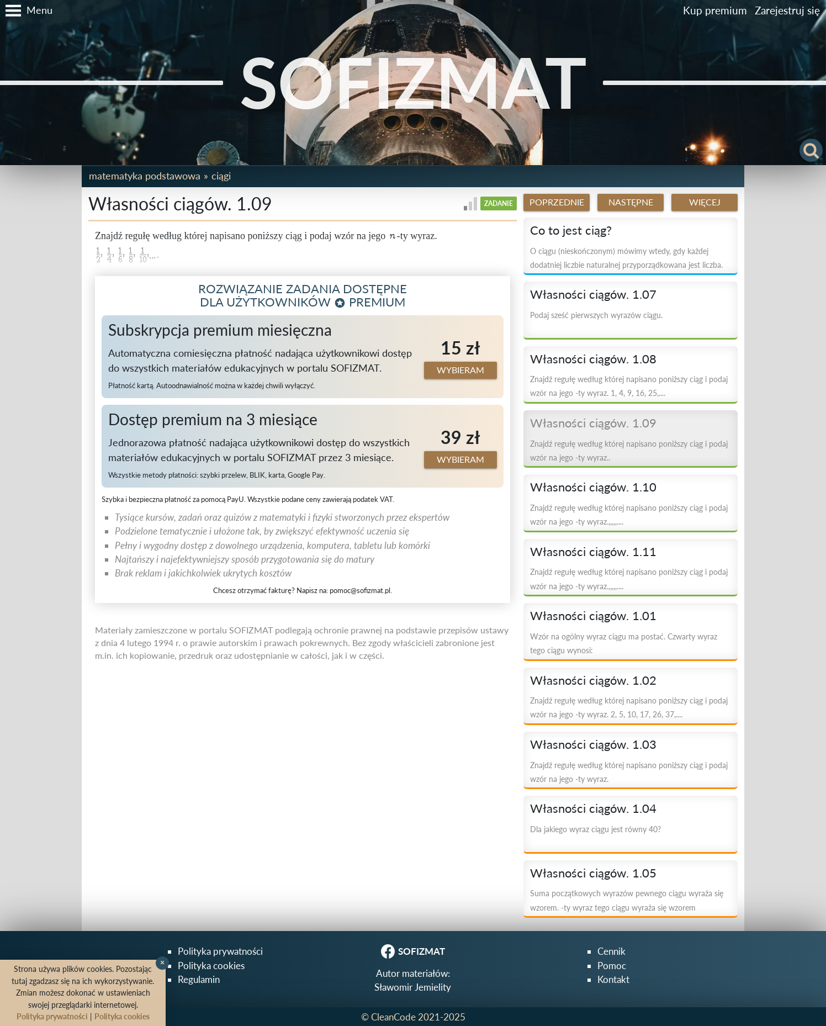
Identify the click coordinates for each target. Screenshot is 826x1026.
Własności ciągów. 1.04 (593, 808)
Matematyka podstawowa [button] (144, 176)
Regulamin (199, 979)
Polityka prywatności (220, 951)
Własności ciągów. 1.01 (593, 616)
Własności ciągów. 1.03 (593, 744)
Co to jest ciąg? (571, 230)
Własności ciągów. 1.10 (593, 487)
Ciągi (221, 176)
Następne (630, 202)
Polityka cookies (211, 965)
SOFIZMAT (413, 82)
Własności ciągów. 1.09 (593, 423)
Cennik (611, 951)
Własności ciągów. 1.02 (593, 680)
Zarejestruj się (787, 10)
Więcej (705, 202)
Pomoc (611, 965)
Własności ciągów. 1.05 (593, 873)
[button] (26, 10)
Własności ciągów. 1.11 (593, 551)
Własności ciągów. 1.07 (593, 294)
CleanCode (393, 1017)
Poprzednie (557, 202)
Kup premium (715, 10)
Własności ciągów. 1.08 (593, 359)
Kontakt (613, 979)
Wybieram (460, 370)
